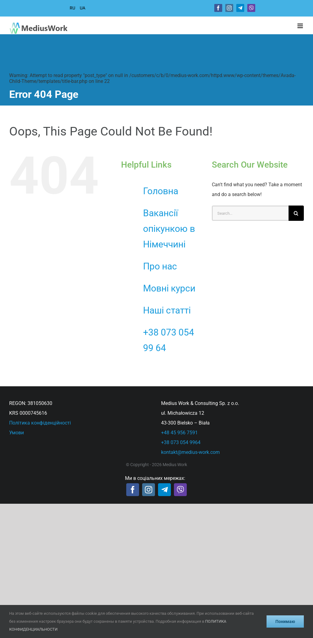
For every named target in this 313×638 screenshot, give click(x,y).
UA (82, 8)
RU (72, 8)
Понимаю (285, 621)
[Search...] (250, 213)
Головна (160, 191)
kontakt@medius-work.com (190, 452)
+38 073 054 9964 (181, 442)
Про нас (160, 266)
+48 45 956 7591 (179, 433)
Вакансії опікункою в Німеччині (169, 229)
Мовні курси (169, 288)
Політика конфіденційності (40, 423)
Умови (16, 433)
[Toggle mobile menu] (300, 26)
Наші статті (167, 310)
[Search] (296, 213)
